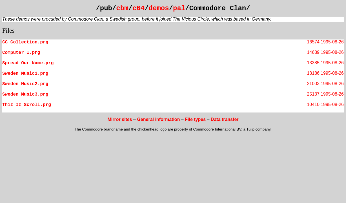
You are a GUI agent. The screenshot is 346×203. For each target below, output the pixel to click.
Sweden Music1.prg (25, 73)
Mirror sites (119, 119)
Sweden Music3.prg (25, 94)
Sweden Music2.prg (25, 84)
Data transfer (225, 119)
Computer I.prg (21, 52)
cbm (122, 8)
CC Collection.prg (25, 42)
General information (158, 119)
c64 (138, 8)
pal (179, 8)
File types (195, 119)
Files (8, 30)
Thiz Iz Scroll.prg (26, 104)
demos (159, 8)
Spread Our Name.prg (28, 63)
